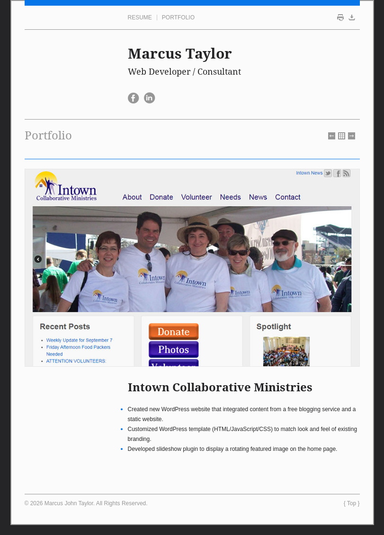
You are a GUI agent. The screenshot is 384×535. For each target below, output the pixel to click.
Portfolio (178, 17)
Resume (140, 17)
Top (351, 503)
